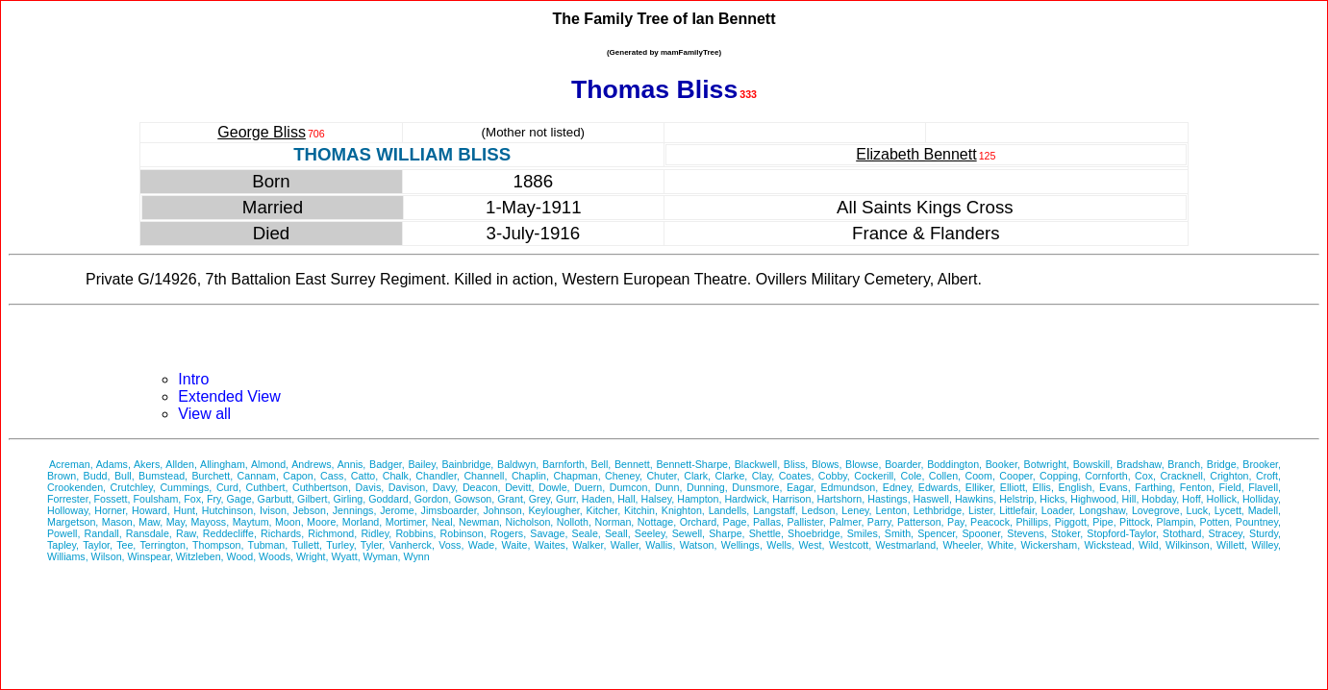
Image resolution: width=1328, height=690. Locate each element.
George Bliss (261, 132)
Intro (193, 379)
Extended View (229, 396)
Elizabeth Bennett (916, 154)
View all (204, 414)
